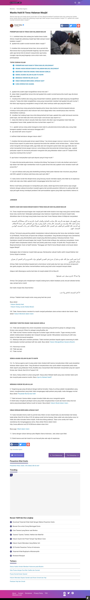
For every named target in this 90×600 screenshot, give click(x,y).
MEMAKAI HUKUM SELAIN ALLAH (27, 78)
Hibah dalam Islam (23, 429)
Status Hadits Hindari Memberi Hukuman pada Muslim (26, 566)
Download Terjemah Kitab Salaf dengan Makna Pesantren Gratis (34, 522)
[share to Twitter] (72, 25)
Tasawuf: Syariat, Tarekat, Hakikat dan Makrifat (28, 535)
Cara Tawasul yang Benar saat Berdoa (25, 530)
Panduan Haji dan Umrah (17, 581)
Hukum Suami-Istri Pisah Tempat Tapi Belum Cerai (29, 539)
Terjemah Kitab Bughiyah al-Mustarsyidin (26, 551)
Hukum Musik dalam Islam (59, 403)
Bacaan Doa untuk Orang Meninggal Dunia (26, 526)
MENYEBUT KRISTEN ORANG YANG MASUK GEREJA (33, 72)
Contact (20, 593)
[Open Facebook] (64, 593)
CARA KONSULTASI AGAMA (25, 84)
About (14, 593)
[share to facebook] (64, 25)
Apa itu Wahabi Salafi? (44, 377)
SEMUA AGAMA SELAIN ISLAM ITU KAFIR (29, 75)
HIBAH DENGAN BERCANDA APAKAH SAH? (30, 81)
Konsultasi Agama (17, 449)
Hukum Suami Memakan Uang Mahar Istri (26, 543)
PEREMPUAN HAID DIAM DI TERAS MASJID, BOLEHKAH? (35, 65)
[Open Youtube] (64, 595)
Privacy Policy (38, 593)
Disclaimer (28, 593)
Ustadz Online (19, 25)
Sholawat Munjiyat (19, 556)
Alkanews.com (17, 595)
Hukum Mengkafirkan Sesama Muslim (62, 342)
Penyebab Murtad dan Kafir (27, 394)
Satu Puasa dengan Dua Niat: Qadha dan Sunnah (25, 570)
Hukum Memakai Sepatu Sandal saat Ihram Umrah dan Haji (28, 578)
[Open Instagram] (73, 593)
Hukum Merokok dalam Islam (24, 314)
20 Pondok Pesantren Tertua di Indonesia (26, 547)
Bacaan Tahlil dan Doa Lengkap (21, 518)
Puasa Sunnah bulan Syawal (18, 574)
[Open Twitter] (68, 593)
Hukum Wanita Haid (17, 304)
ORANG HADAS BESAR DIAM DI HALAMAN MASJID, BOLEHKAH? (37, 68)
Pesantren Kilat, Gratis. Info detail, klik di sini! (24, 466)
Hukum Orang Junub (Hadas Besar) (22, 307)
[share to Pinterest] (78, 25)
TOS (46, 593)
